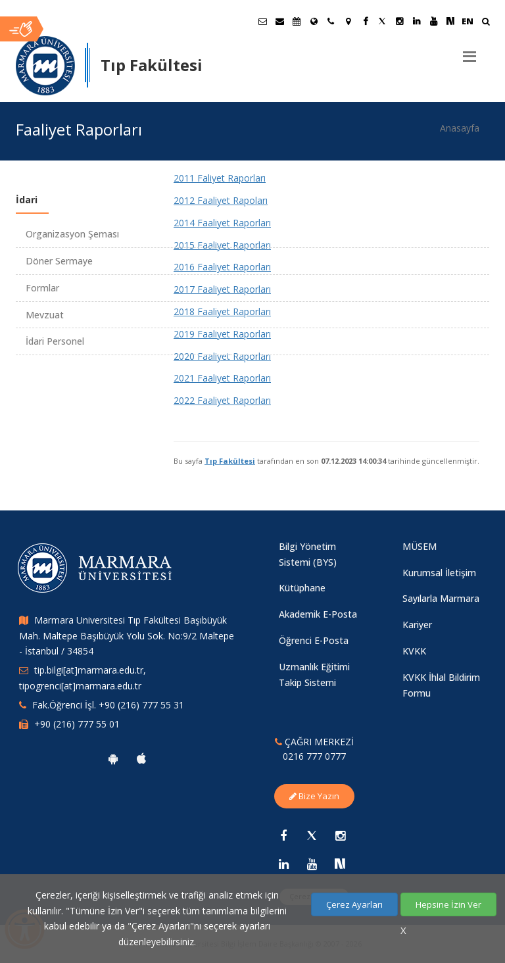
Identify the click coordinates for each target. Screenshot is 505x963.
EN (467, 21)
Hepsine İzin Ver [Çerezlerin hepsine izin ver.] (448, 904)
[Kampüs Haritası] (347, 21)
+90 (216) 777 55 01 (77, 724)
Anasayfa (459, 128)
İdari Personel (55, 341)
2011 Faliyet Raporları (220, 178)
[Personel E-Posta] (279, 21)
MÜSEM (419, 546)
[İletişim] (330, 21)
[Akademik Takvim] (296, 21)
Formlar (42, 288)
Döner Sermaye (59, 261)
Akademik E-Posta (318, 614)
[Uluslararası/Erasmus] (313, 21)
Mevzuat (45, 315)
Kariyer (417, 624)
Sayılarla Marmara (440, 598)
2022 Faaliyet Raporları (222, 400)
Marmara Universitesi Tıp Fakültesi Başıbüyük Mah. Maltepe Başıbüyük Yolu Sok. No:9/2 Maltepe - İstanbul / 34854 (126, 636)
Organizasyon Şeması (72, 234)
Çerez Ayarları (354, 904)
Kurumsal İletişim (439, 572)
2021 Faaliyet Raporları (222, 378)
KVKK (414, 651)
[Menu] (469, 51)
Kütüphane (302, 587)
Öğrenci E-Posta (314, 640)
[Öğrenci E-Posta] (262, 21)
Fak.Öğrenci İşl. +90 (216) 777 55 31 (108, 705)
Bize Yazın (314, 796)
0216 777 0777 (314, 756)
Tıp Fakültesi (229, 461)
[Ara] (485, 23)
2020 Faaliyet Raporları (222, 356)
